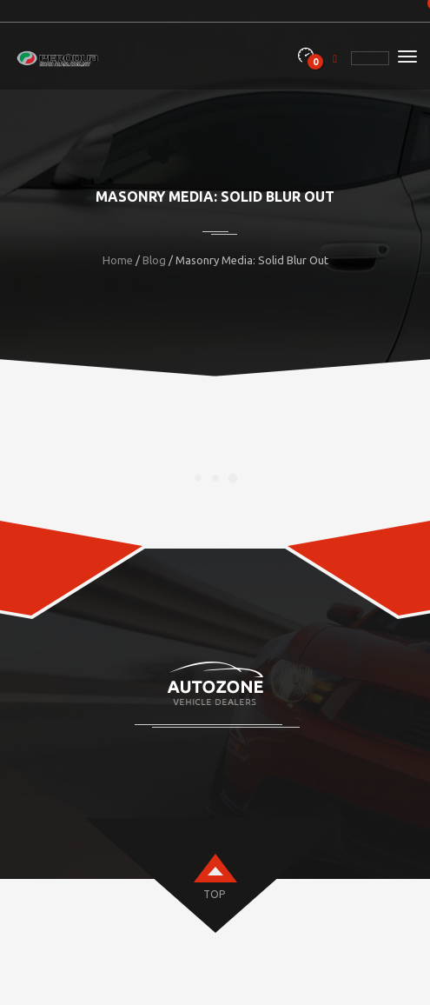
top (214, 894)
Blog (154, 260)
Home (118, 260)
